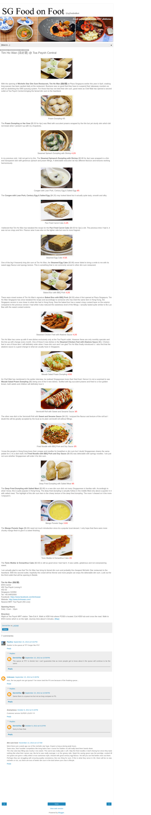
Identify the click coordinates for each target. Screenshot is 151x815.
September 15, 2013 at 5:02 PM (25, 642)
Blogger (61, 813)
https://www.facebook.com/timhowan (25, 597)
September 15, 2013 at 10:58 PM (37, 693)
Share (5, 629)
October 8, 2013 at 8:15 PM (35, 726)
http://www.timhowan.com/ (20, 599)
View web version (56, 808)
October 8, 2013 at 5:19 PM (27, 710)
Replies (12, 653)
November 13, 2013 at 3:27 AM (30, 743)
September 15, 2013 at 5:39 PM (27, 677)
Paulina (10, 642)
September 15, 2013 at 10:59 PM (37, 658)
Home (57, 804)
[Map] (57, 619)
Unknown (11, 677)
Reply (9, 648)
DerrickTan (17, 658)
